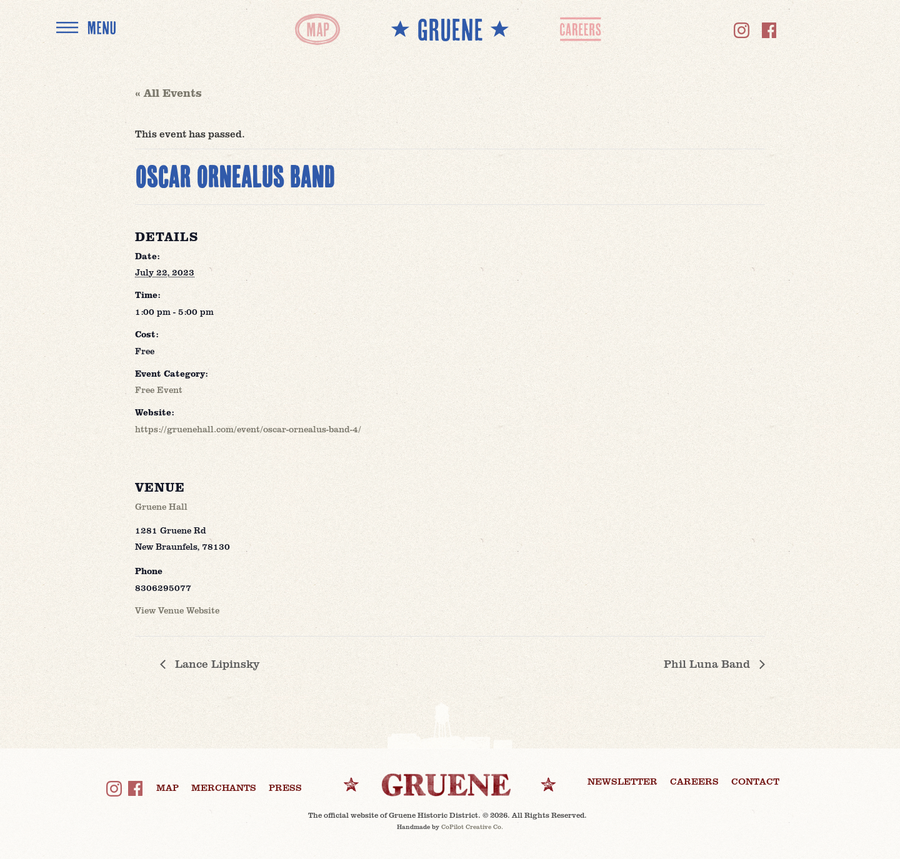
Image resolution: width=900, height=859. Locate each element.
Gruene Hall (161, 506)
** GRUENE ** (450, 29)
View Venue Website (177, 610)
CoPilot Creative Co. (472, 826)
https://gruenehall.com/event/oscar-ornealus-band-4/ (248, 429)
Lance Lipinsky (215, 663)
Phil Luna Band (708, 663)
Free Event (158, 389)
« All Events (168, 92)
